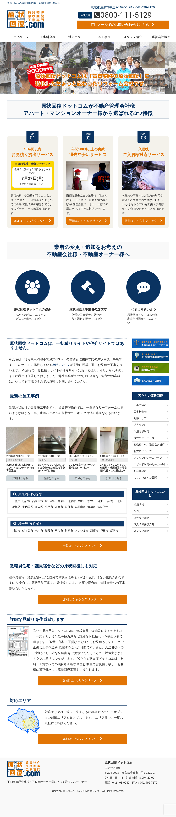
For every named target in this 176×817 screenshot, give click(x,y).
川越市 (69, 531)
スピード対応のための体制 (149, 464)
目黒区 (101, 501)
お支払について (143, 451)
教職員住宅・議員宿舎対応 (149, 444)
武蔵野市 (102, 507)
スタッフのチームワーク (148, 458)
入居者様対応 (141, 431)
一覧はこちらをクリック (103, 546)
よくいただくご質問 (145, 477)
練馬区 (111, 501)
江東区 (39, 507)
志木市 (39, 531)
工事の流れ (140, 405)
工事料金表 (47, 37)
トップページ (19, 37)
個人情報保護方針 (144, 524)
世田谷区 (50, 501)
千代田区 (27, 507)
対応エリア (76, 37)
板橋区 (16, 507)
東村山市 (80, 507)
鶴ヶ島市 (27, 531)
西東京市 (37, 501)
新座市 (94, 531)
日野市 (69, 507)
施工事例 (104, 37)
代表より (139, 511)
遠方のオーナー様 (144, 438)
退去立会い (140, 425)
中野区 (82, 501)
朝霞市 (49, 531)
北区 (120, 501)
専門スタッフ (61, 365)
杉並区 (91, 501)
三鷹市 (16, 501)
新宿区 (26, 501)
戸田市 (104, 531)
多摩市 (59, 507)
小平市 (49, 507)
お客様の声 (140, 471)
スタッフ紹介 (132, 37)
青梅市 (91, 507)
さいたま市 (82, 531)
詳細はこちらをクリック (32, 221)
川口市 (16, 531)
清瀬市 (72, 501)
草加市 (59, 531)
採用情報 (139, 504)
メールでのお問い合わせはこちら (122, 25)
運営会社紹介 (141, 518)
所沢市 (114, 531)
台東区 (62, 501)
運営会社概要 (161, 37)
